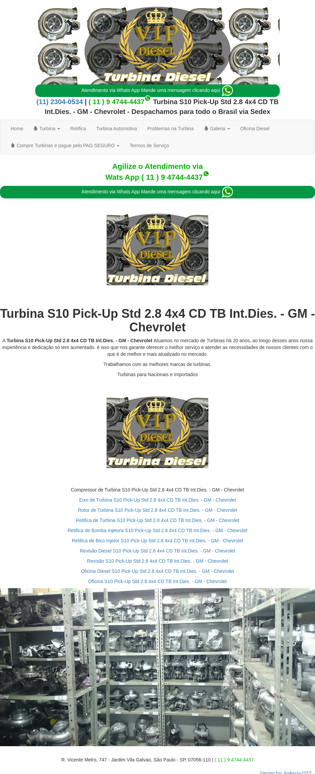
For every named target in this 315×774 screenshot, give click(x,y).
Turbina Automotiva (116, 128)
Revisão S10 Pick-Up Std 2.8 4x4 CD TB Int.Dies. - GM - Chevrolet (157, 561)
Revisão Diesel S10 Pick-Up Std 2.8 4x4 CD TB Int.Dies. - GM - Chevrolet (157, 551)
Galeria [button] (217, 128)
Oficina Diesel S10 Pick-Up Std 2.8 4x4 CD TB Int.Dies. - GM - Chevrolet (157, 571)
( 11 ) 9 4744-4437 (117, 101)
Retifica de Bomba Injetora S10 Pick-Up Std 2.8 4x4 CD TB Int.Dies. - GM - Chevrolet (157, 530)
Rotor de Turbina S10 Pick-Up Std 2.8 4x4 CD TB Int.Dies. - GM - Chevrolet (157, 510)
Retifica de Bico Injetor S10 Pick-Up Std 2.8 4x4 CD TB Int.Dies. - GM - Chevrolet (157, 540)
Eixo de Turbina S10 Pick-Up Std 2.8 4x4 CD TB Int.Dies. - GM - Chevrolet (157, 500)
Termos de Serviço (149, 145)
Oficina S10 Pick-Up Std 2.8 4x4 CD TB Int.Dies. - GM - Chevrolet (157, 581)
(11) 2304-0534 (59, 101)
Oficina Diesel (255, 128)
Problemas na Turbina (170, 128)
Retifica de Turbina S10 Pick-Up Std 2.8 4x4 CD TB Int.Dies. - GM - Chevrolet (157, 520)
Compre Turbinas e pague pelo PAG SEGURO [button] (65, 145)
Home (17, 128)
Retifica (78, 128)
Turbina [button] (46, 128)
